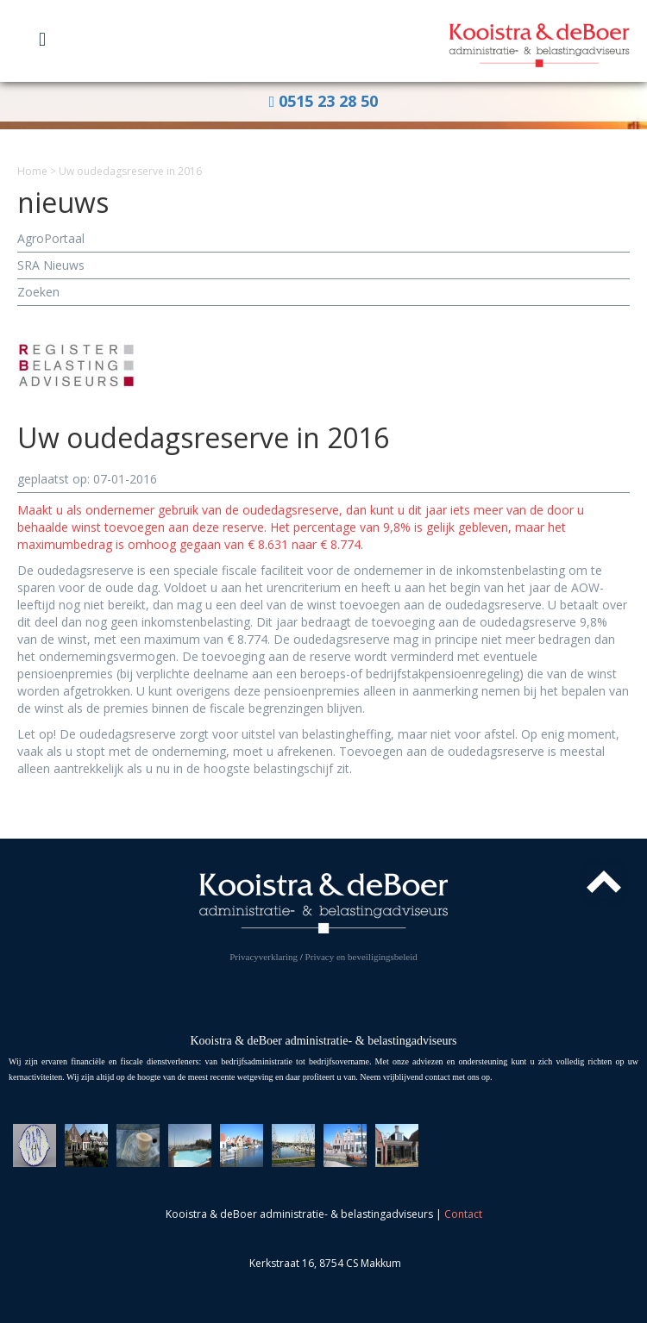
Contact (463, 1214)
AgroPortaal (51, 238)
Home (32, 171)
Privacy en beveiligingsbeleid (361, 957)
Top (604, 881)
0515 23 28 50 (324, 100)
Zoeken (38, 292)
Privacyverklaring (263, 957)
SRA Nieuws (51, 265)
